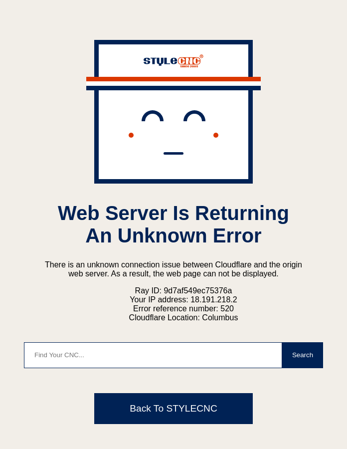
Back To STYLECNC (173, 408)
